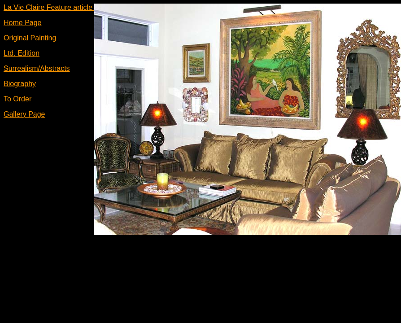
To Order (17, 99)
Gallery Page (24, 114)
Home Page (23, 22)
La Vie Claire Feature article (49, 7)
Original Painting (30, 38)
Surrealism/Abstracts (37, 68)
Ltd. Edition (21, 53)
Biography (20, 83)
